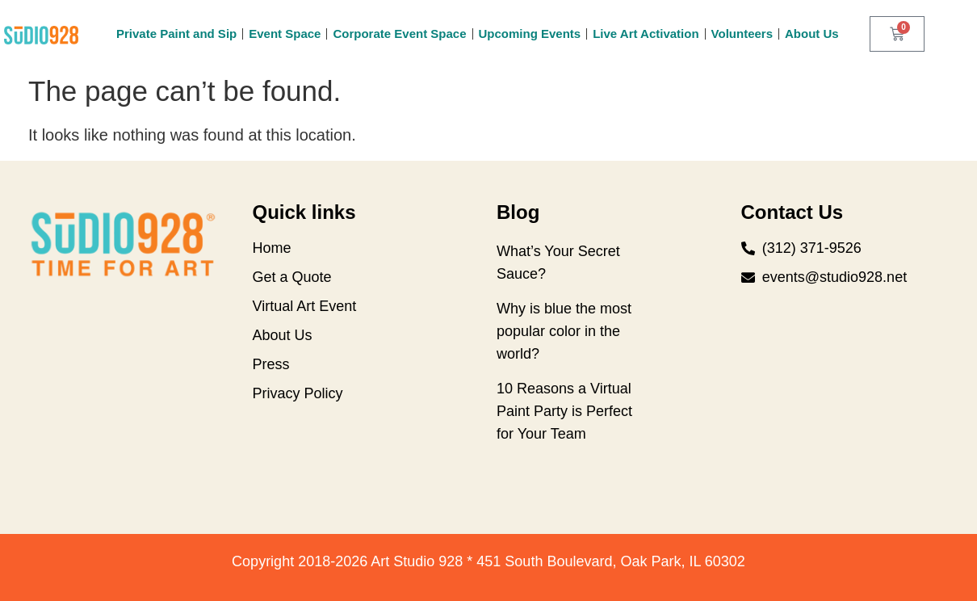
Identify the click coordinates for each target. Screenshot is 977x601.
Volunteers (742, 33)
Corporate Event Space (399, 33)
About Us (812, 33)
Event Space (285, 33)
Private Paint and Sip (176, 33)
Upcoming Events (530, 33)
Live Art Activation (645, 33)
